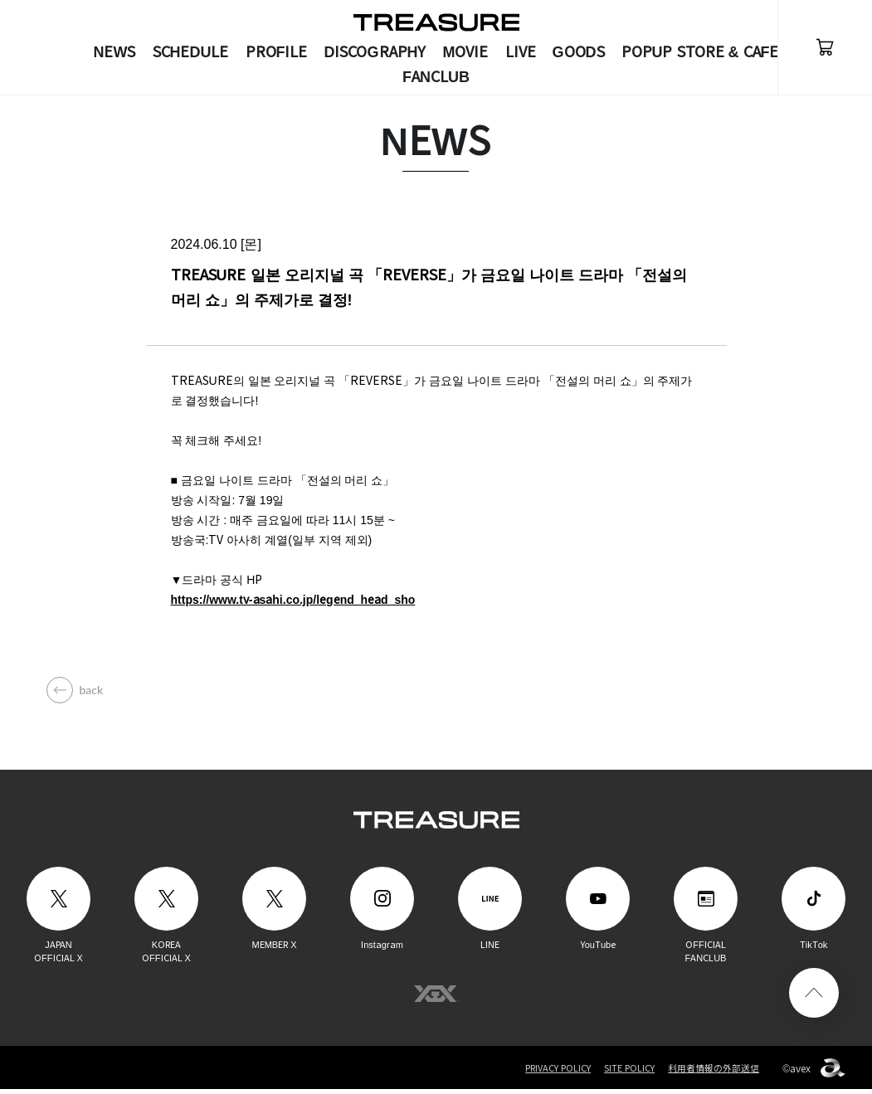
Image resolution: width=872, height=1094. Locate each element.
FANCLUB (436, 77)
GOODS (579, 52)
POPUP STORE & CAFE (700, 52)
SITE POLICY (629, 1073)
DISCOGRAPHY (375, 52)
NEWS (115, 52)
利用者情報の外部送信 (713, 1073)
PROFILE (277, 52)
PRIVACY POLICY (556, 1073)
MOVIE (466, 52)
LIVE (520, 52)
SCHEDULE (191, 52)
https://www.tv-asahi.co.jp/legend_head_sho (293, 604)
